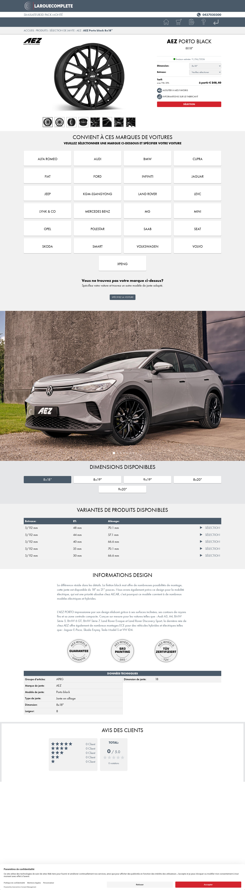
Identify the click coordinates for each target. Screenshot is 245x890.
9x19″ (147, 479)
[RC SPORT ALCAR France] (122, 6)
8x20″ (197, 479)
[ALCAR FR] (216, 22)
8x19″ (97, 479)
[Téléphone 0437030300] (208, 14)
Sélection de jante (62, 30)
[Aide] (204, 22)
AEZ (79, 30)
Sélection (189, 104)
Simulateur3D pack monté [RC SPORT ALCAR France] (43, 15)
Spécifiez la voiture (122, 297)
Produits (42, 30)
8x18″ (47, 479)
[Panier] (178, 22)
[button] (191, 22)
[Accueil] (166, 22)
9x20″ (122, 489)
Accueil (29, 30)
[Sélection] (210, 528)
